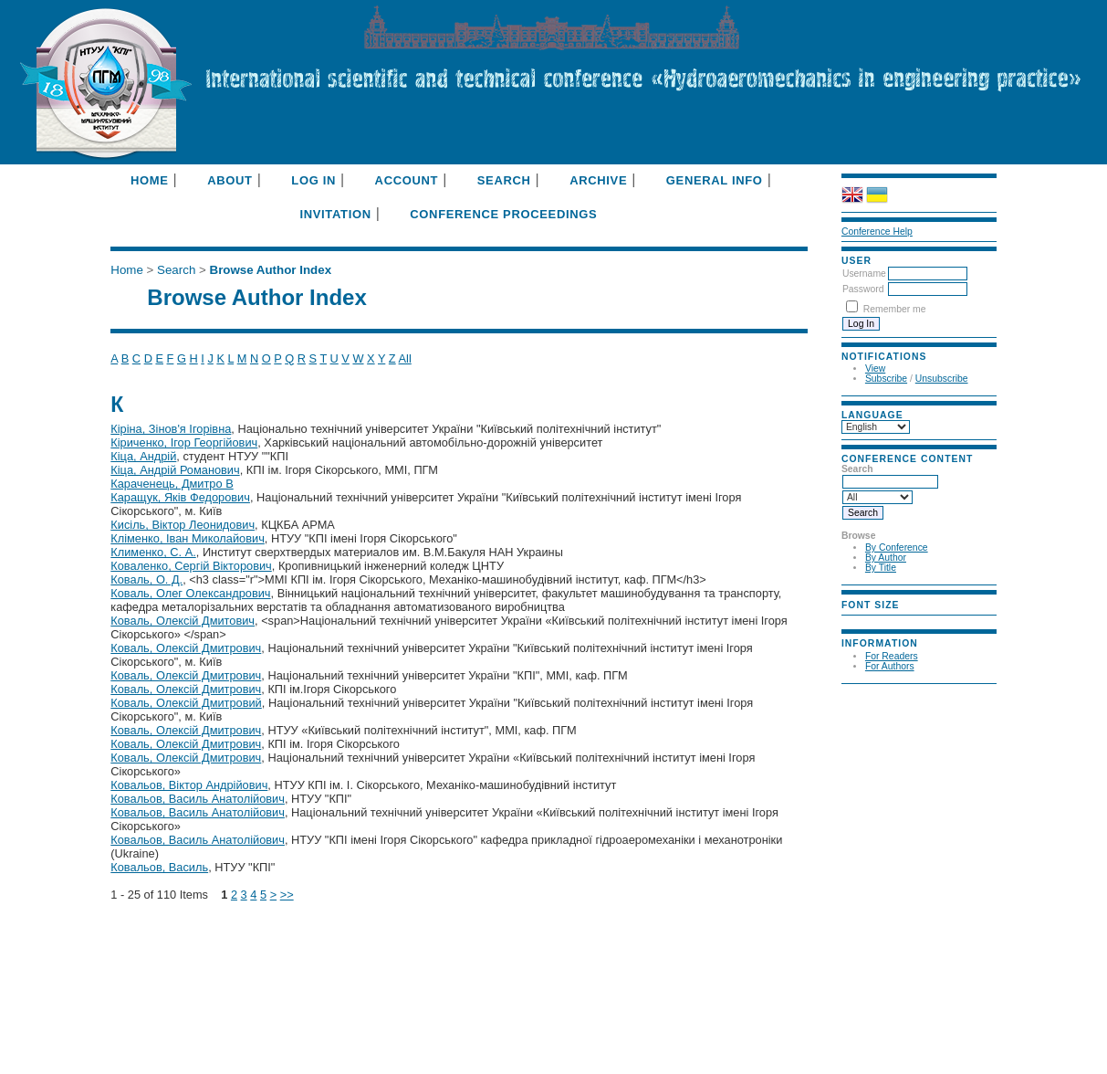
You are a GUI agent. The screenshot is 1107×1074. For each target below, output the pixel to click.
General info (714, 180)
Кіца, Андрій (143, 456)
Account (407, 180)
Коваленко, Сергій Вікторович (190, 566)
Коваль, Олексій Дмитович (182, 620)
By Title (880, 568)
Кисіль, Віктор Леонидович (182, 525)
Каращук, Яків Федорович (180, 497)
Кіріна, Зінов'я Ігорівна (170, 429)
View (875, 368)
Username (864, 273)
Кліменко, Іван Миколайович (187, 538)
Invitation (335, 214)
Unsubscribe (941, 379)
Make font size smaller (858, 620)
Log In (313, 180)
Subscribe (886, 379)
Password (863, 289)
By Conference (896, 547)
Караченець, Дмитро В (171, 483)
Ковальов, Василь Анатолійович (197, 799)
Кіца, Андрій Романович (174, 470)
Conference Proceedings (503, 214)
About (229, 180)
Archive (598, 180)
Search (504, 180)
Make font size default (880, 620)
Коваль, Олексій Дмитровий (185, 703)
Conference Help (877, 231)
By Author (885, 558)
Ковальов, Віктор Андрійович (188, 785)
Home (150, 180)
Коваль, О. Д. (146, 579)
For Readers (891, 656)
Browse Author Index (271, 270)
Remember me (894, 309)
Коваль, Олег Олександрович (190, 593)
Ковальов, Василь (159, 867)
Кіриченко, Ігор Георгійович (183, 442)
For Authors (889, 666)
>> (287, 894)
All (405, 358)
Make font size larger (902, 620)
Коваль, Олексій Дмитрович (185, 648)
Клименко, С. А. (152, 552)
